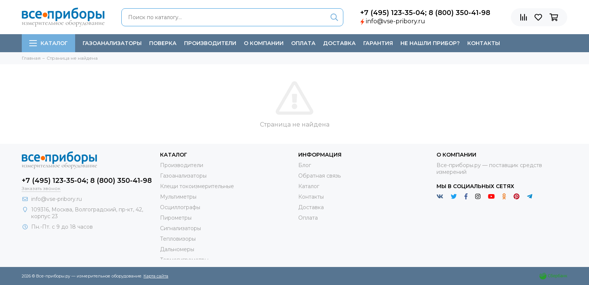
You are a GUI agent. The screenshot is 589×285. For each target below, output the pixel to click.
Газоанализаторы (112, 43)
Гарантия (378, 43)
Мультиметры (178, 196)
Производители (210, 43)
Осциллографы (180, 207)
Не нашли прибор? (430, 43)
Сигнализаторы (180, 228)
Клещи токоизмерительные (197, 186)
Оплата (303, 43)
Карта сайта (155, 276)
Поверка (163, 43)
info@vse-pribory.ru (395, 21)
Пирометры (176, 217)
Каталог (48, 43)
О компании (264, 43)
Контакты (483, 43)
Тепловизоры (178, 238)
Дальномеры (177, 249)
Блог (304, 165)
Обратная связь (319, 175)
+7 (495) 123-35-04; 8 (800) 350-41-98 (425, 13)
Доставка (339, 43)
